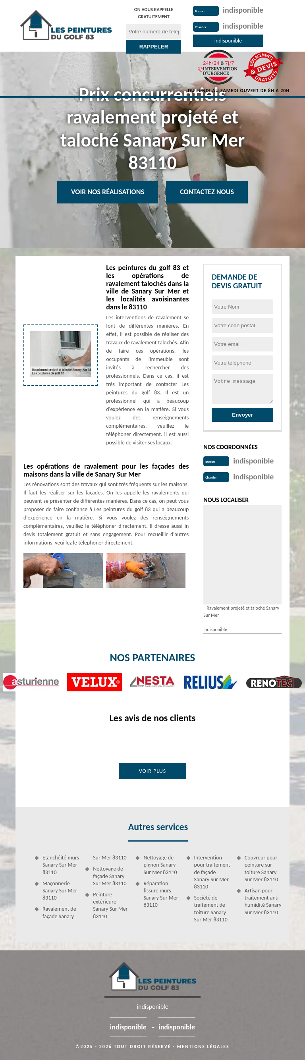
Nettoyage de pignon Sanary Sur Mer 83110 (160, 864)
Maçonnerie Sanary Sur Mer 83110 (59, 890)
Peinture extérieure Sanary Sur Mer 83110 (110, 905)
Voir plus (152, 771)
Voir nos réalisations (107, 191)
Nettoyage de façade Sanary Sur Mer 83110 (109, 875)
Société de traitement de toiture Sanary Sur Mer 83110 (211, 908)
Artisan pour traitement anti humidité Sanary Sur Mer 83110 (263, 901)
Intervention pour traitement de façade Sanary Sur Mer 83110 (212, 872)
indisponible (243, 10)
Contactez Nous (207, 191)
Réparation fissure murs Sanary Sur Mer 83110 (160, 894)
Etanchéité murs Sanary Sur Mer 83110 (60, 864)
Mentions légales (203, 1046)
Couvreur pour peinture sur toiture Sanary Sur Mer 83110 (261, 868)
